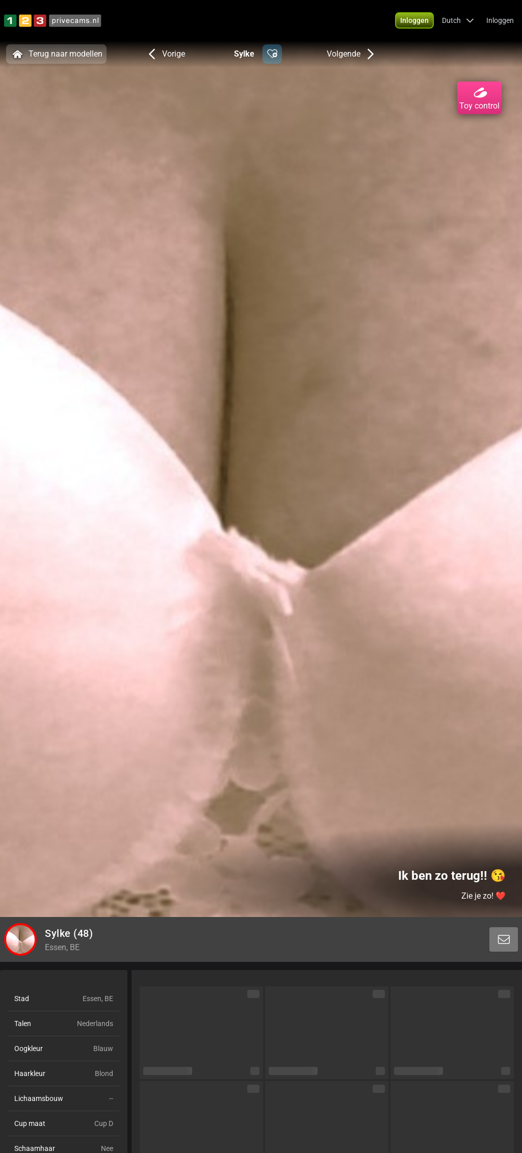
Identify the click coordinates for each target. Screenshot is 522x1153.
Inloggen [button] (500, 20)
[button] (414, 20)
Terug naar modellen (56, 54)
